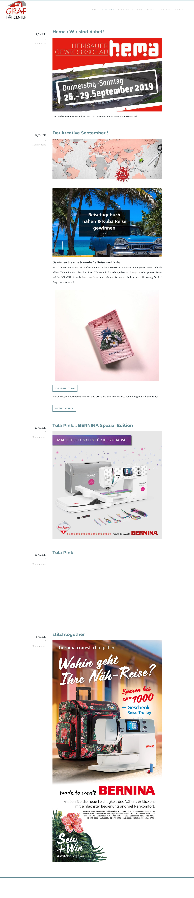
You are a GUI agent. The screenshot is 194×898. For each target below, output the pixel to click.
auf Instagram (133, 272)
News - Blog (107, 10)
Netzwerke (180, 10)
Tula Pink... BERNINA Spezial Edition (92, 425)
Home (94, 10)
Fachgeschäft (125, 10)
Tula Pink (62, 552)
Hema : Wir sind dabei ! (78, 31)
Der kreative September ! (80, 133)
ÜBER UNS (165, 10)
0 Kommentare (39, 41)
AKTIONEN (151, 10)
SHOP (140, 10)
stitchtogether (68, 634)
